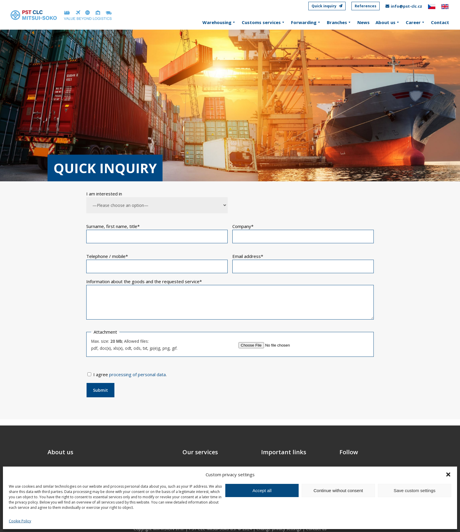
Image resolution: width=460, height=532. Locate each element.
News (363, 22)
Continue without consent (338, 490)
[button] (448, 474)
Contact (440, 22)
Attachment (105, 332)
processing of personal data (137, 374)
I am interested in (104, 194)
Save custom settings (415, 490)
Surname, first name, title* (113, 226)
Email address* (247, 256)
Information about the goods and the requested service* (144, 281)
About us (388, 22)
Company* (242, 226)
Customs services (263, 22)
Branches (339, 22)
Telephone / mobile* (107, 256)
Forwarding (306, 22)
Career (415, 22)
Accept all (261, 490)
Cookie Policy (20, 521)
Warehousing (219, 22)
